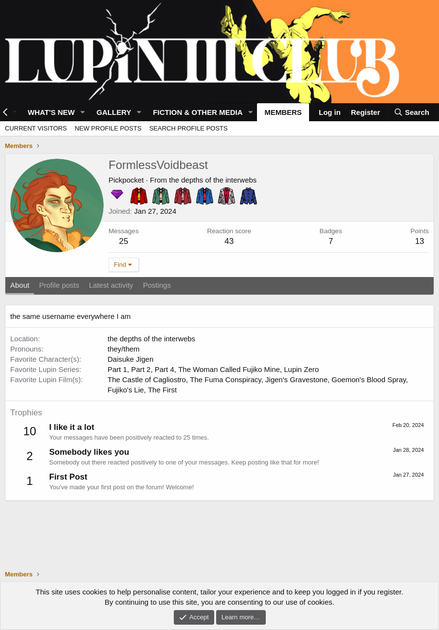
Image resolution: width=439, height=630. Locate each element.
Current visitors (36, 128)
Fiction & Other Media (197, 112)
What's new (51, 112)
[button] (82, 112)
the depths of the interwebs (212, 180)
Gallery (113, 112)
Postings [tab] (157, 285)
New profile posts (107, 128)
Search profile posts (188, 128)
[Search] (412, 112)
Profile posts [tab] (59, 285)
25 (123, 241)
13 (419, 241)
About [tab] (19, 285)
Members (283, 112)
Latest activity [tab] (111, 285)
